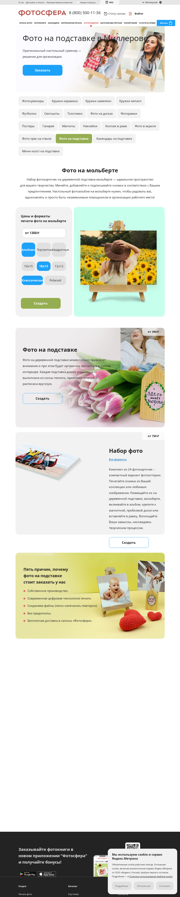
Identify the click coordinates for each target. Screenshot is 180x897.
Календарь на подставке (114, 143)
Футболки (29, 118)
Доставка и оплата (35, 2)
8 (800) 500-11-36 (84, 13)
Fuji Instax (73, 894)
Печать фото (25, 25)
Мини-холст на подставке (40, 155)
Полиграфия (130, 25)
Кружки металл (130, 105)
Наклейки (90, 130)
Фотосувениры (33, 105)
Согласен (164, 886)
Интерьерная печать (71, 25)
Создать (41, 307)
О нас (21, 2)
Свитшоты (51, 118)
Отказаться (144, 886)
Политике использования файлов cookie (150, 876)
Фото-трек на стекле (36, 143)
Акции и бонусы (88, 2)
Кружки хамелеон (98, 105)
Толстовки (75, 118)
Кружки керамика (65, 105)
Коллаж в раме (116, 130)
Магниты (68, 130)
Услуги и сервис (147, 25)
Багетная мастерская (111, 25)
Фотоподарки (91, 25)
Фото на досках (101, 118)
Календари (53, 25)
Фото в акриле (145, 130)
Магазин (164, 25)
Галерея (48, 130)
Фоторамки (129, 118)
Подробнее (121, 886)
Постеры (28, 130)
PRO (111, 2)
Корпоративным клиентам (59, 2)
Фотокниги (40, 25)
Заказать (42, 74)
